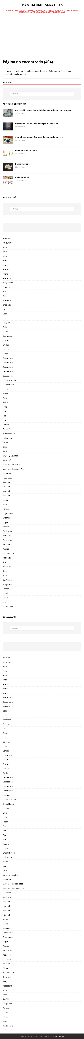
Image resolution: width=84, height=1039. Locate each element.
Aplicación (7, 278)
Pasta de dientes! (23, 164)
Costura (6, 340)
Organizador (8, 513)
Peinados (7, 535)
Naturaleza (7, 478)
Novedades (7, 509)
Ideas (5, 447)
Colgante (6, 322)
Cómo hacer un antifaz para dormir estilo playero (39, 137)
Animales (6, 265)
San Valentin (8, 580)
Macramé (7, 460)
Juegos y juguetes (10, 455)
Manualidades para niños (13, 469)
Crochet (6, 345)
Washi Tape (8, 606)
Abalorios (7, 238)
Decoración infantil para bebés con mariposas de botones (43, 110)
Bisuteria (6, 287)
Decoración (8, 358)
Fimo (5, 407)
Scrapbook (7, 584)
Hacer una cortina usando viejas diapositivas (36, 123)
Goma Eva (7, 429)
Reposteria (7, 566)
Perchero (6, 544)
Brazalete (7, 300)
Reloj (5, 562)
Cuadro (6, 349)
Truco (5, 597)
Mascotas (7, 473)
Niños (5, 500)
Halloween (7, 438)
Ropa (5, 571)
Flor (4, 411)
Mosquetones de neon (26, 150)
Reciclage (7, 557)
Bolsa (5, 296)
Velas (5, 602)
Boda (5, 291)
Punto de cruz (9, 553)
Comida (6, 331)
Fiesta (5, 402)
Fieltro (5, 398)
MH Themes (59, 1036)
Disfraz (6, 389)
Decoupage (8, 376)
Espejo (5, 393)
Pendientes (7, 540)
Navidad (6, 482)
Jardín (5, 451)
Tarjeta (6, 588)
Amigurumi (7, 243)
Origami (6, 522)
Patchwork (7, 531)
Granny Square (9, 433)
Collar (5, 327)
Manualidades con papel (13, 464)
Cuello (5, 353)
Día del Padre (8, 384)
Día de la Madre (9, 380)
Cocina (5, 313)
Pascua (6, 526)
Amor (5, 247)
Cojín (5, 318)
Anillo (5, 260)
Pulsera (6, 549)
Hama (5, 442)
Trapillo (6, 593)
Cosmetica (7, 336)
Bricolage (7, 305)
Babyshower (8, 282)
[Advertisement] (42, 39)
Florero (6, 424)
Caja (5, 309)
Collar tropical (22, 177)
